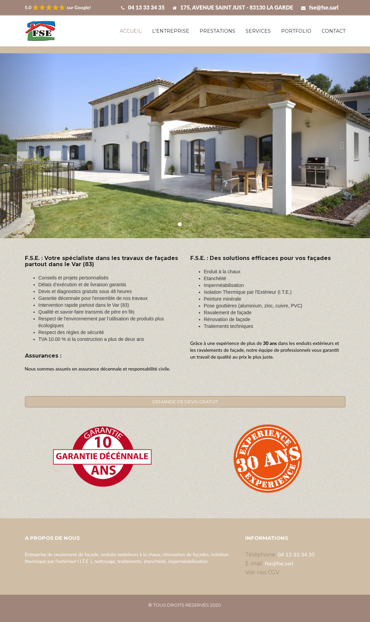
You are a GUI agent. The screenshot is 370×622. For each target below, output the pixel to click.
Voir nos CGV (262, 572)
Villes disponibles (185, 611)
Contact (333, 31)
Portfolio (296, 31)
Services (258, 31)
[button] (28, 145)
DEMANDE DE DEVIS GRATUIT (185, 401)
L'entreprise (170, 31)
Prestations (217, 31)
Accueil (131, 31)
